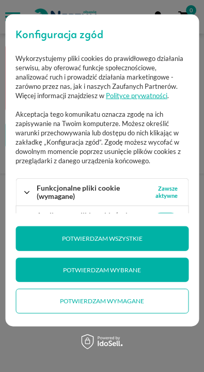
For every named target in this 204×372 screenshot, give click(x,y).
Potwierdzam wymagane (102, 301)
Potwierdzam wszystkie (102, 238)
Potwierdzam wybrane (102, 270)
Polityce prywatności (136, 95)
